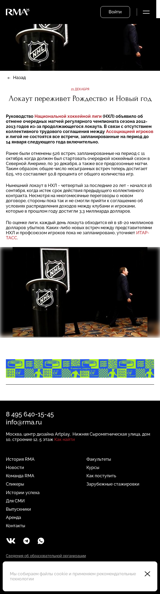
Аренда (13, 517)
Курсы (92, 467)
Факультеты (98, 459)
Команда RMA (20, 475)
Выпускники (18, 509)
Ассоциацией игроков (129, 131)
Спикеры (15, 484)
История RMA (20, 459)
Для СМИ (15, 500)
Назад (19, 77)
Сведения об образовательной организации (46, 556)
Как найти (64, 439)
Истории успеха (23, 492)
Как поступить (101, 475)
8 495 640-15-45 (30, 414)
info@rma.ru (24, 422)
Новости (15, 467)
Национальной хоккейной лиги (69, 116)
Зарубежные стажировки (112, 484)
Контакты (15, 525)
